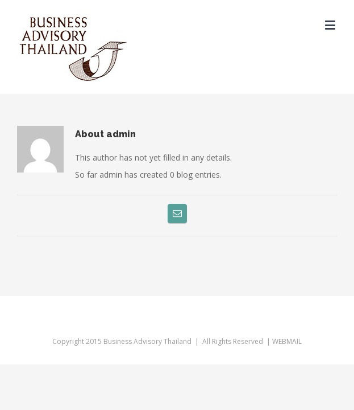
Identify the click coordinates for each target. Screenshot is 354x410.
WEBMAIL (287, 333)
